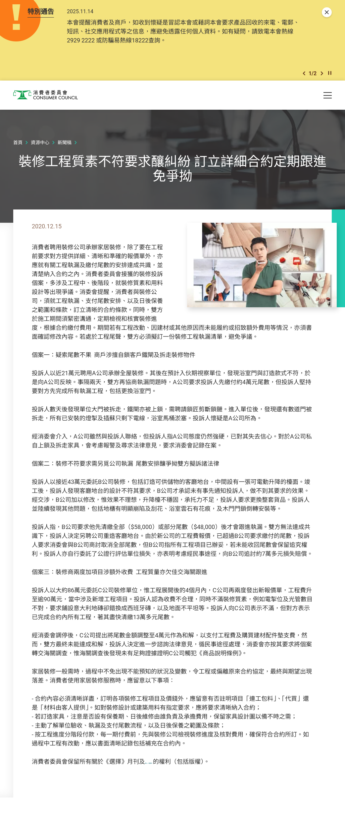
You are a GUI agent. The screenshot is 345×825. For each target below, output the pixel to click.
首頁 (18, 146)
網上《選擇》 (163, 764)
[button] (304, 76)
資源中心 (40, 146)
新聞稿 (65, 146)
